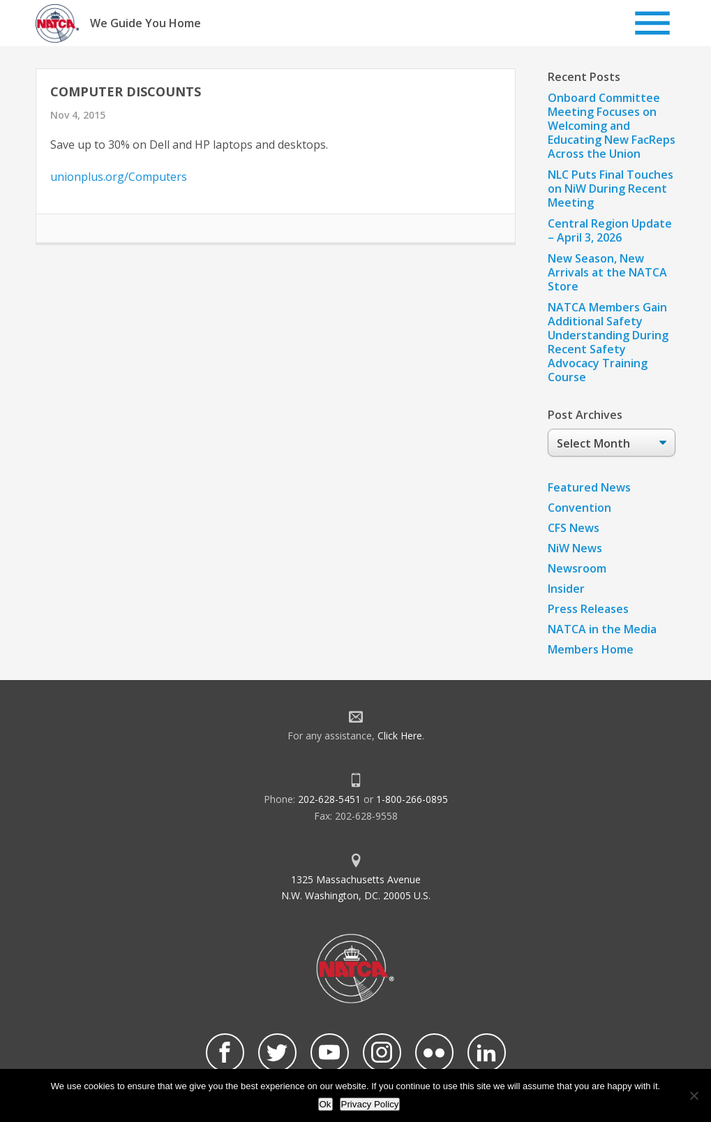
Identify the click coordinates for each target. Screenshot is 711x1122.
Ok (325, 1104)
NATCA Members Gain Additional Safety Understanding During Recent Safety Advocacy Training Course (608, 342)
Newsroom (577, 568)
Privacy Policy (370, 1104)
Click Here (399, 735)
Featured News (589, 487)
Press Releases (588, 609)
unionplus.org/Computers (118, 176)
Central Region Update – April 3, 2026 (610, 230)
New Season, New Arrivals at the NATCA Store (607, 272)
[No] (694, 1095)
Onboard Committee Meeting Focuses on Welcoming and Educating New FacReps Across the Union (611, 125)
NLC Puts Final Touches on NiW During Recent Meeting (610, 188)
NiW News (575, 548)
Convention (579, 507)
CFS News (573, 528)
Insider (566, 588)
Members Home (591, 649)
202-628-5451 (329, 799)
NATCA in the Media (602, 629)
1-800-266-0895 (412, 799)
